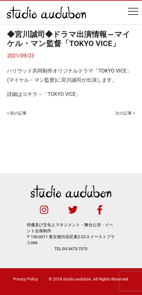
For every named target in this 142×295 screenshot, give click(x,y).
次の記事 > (125, 113)
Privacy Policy (25, 279)
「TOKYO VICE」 (61, 94)
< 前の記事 (17, 113)
